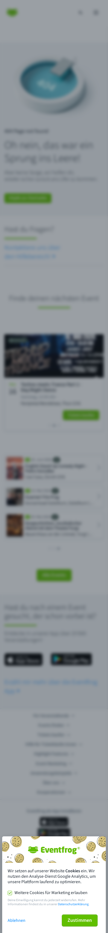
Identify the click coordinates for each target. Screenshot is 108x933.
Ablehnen (16, 920)
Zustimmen (80, 920)
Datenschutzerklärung (73, 904)
